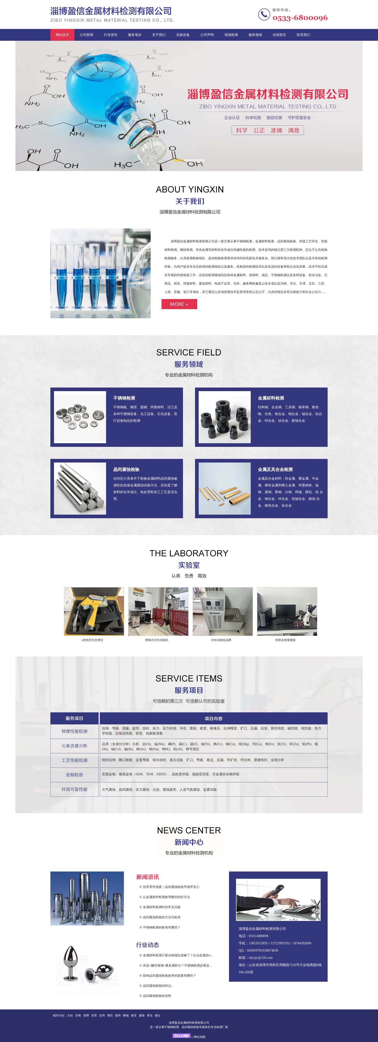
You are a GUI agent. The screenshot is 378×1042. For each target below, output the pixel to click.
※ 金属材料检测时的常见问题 (160, 907)
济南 (78, 1015)
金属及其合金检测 (275, 469)
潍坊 (110, 1015)
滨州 (102, 1015)
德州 (118, 1015)
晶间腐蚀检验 (126, 469)
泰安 (134, 1015)
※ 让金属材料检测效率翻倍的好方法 (164, 897)
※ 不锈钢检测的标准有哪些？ (160, 927)
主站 (70, 1015)
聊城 (126, 1015)
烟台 (158, 1015)
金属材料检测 (271, 398)
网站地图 (199, 1037)
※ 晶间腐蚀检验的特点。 (156, 986)
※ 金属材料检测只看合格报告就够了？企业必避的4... (176, 955)
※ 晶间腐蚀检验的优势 (155, 996)
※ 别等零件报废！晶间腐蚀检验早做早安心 (169, 887)
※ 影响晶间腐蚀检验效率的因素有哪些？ (167, 975)
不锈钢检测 (124, 398)
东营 (94, 1015)
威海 (142, 1015)
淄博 (86, 1015)
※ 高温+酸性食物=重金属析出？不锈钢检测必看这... (175, 965)
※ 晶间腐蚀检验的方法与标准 (160, 917)
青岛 (150, 1015)
